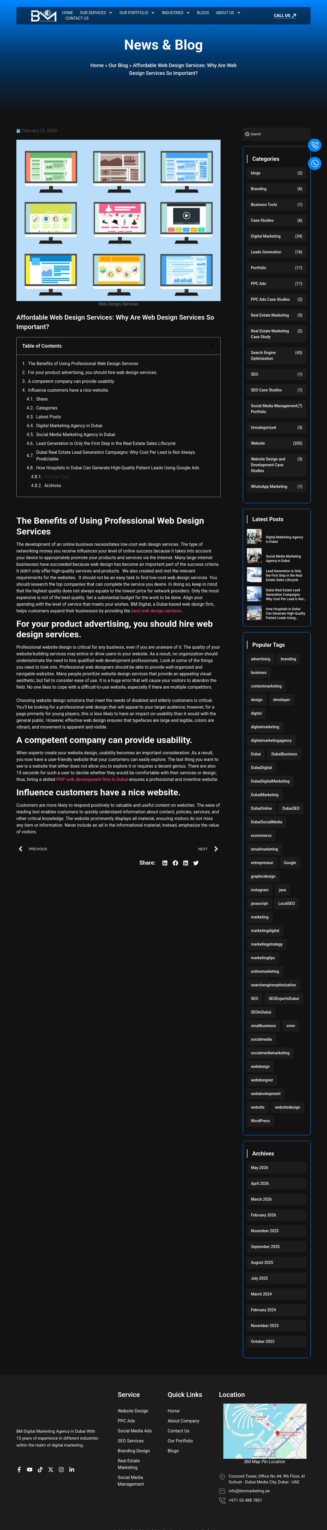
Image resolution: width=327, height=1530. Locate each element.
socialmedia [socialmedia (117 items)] (261, 1039)
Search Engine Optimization (263, 355)
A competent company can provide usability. (71, 381)
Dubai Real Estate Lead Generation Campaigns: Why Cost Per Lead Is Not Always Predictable (115, 456)
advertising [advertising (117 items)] (260, 659)
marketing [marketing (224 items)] (260, 917)
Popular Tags (57, 476)
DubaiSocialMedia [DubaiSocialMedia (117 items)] (266, 822)
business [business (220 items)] (259, 672)
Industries (176, 13)
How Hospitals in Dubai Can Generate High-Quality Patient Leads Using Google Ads (117, 467)
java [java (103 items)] (282, 890)
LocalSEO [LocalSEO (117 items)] (286, 903)
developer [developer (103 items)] (281, 699)
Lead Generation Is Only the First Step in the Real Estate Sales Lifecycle (105, 443)
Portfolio (258, 268)
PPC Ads (258, 283)
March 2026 (261, 1199)
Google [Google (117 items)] (290, 863)
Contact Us (76, 18)
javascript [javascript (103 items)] (259, 903)
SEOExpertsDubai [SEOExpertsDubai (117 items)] (284, 998)
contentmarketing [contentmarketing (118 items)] (266, 686)
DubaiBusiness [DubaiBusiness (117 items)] (284, 754)
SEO (254, 374)
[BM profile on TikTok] (41, 1445)
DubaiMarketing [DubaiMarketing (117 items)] (265, 795)
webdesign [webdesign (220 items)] (260, 1066)
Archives (52, 485)
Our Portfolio (137, 13)
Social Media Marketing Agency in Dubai (75, 434)
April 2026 (260, 1183)
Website (258, 443)
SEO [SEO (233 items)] (254, 998)
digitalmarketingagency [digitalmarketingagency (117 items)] (271, 740)
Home (67, 13)
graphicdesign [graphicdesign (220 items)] (263, 876)
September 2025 (265, 1246)
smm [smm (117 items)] (291, 1026)
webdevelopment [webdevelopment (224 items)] (266, 1093)
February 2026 (263, 1215)
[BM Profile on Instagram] (62, 1445)
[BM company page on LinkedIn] (73, 1445)
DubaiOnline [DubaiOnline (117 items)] (261, 808)
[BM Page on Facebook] (20, 1445)
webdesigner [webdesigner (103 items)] (262, 1080)
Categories (46, 408)
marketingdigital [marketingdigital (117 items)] (265, 930)
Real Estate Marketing (270, 315)
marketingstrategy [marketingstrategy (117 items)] (267, 944)
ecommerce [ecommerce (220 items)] (261, 835)
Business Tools (264, 204)
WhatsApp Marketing (269, 486)
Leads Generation (266, 252)
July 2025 (259, 1278)
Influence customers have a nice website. (68, 390)
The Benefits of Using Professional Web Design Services (83, 363)
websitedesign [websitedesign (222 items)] (287, 1107)
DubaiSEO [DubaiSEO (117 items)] (291, 808)
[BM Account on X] (52, 1445)
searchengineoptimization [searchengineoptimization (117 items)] (273, 985)
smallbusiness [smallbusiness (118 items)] (263, 1026)
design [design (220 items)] (257, 699)
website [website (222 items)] (258, 1107)
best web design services (156, 610)
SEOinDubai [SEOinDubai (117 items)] (261, 1012)
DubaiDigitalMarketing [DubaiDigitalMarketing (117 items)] (270, 781)
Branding (259, 189)
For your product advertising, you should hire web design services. (92, 372)
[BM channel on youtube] (31, 1445)
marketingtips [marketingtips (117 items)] (263, 958)
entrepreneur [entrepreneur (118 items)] (262, 863)
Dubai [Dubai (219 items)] (256, 754)
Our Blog (118, 65)
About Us (228, 13)
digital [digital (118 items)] (256, 713)
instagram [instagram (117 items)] (260, 890)
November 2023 (265, 1325)
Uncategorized (263, 427)
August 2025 (262, 1262)
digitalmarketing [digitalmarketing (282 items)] (265, 727)
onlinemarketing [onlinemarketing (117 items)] (265, 971)
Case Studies (262, 220)
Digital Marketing (266, 236)
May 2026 (259, 1167)
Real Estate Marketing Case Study (270, 334)
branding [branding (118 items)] (288, 659)
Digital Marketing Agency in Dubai (69, 425)
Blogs (203, 13)
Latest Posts (48, 416)
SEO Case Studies (266, 390)
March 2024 (261, 1294)
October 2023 (263, 1341)
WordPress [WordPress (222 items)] (260, 1121)
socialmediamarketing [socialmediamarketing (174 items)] (270, 1053)
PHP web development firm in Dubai (92, 779)
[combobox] (277, 134)
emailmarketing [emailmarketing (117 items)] (264, 849)
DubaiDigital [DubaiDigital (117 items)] (261, 767)
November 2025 (265, 1231)
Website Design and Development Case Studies (268, 465)
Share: (42, 399)
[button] (212, 346)
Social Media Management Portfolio (274, 409)
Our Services (96, 13)
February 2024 (263, 1310)
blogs (256, 173)
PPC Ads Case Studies (270, 299)
